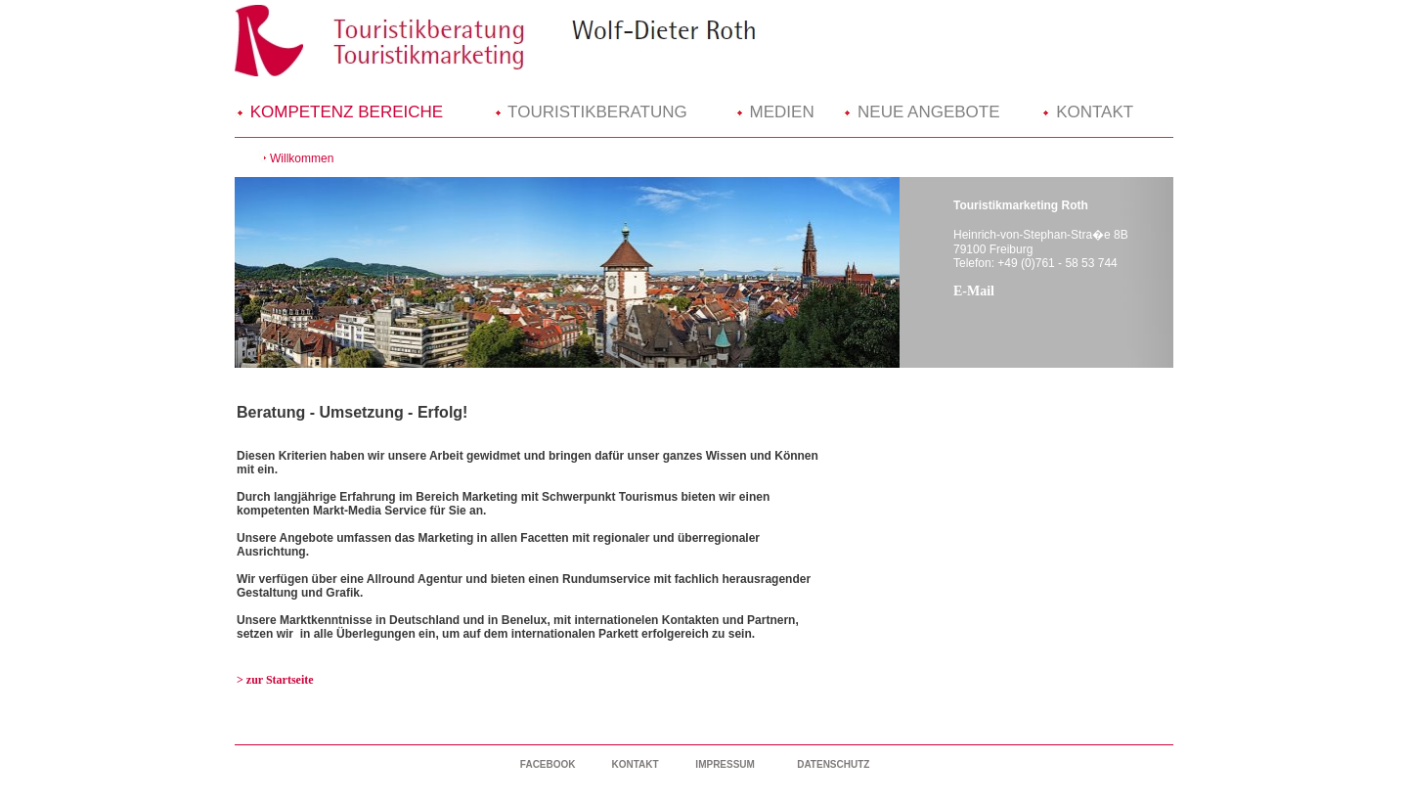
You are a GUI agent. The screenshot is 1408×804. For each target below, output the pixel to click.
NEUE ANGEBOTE (920, 112)
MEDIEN (774, 112)
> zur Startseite (275, 680)
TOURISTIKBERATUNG (590, 112)
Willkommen (301, 158)
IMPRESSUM (725, 764)
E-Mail (973, 291)
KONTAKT (1086, 112)
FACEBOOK (548, 764)
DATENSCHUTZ (833, 764)
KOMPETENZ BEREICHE (339, 112)
